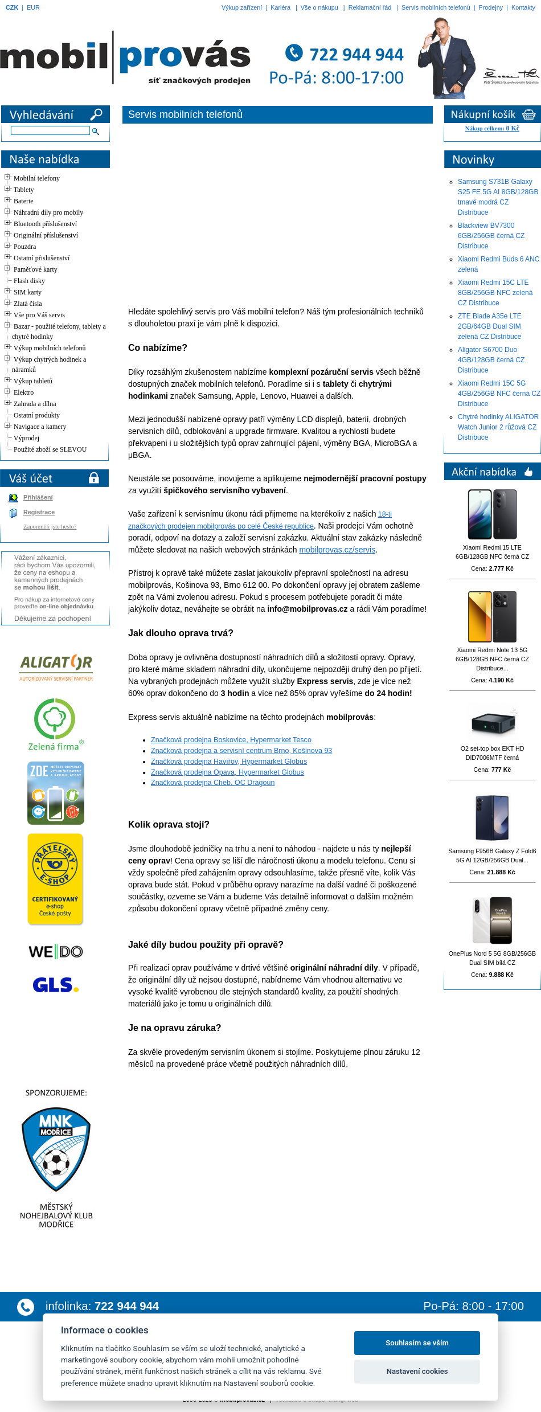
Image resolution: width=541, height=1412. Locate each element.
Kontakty (523, 7)
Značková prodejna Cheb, (193, 783)
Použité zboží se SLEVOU (50, 449)
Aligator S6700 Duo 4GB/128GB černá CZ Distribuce (491, 360)
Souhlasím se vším (417, 1343)
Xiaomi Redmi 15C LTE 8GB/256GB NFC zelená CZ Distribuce (495, 293)
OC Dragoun (254, 783)
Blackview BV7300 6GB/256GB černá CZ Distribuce (491, 236)
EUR (33, 7)
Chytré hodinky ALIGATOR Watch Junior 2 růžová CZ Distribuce (498, 427)
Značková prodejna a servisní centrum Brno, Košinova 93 (241, 751)
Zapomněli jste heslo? (50, 526)
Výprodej (26, 438)
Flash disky (29, 281)
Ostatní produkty (37, 415)
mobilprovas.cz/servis (337, 549)
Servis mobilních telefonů (435, 7)
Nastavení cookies (417, 1371)
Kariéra (280, 7)
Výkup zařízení (242, 7)
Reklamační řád (370, 7)
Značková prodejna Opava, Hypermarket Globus (227, 772)
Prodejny (491, 7)
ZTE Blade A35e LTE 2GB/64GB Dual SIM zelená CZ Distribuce (490, 326)
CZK (12, 7)
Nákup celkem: (492, 128)
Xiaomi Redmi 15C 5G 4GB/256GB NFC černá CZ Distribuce (499, 393)
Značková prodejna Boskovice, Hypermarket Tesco (231, 740)
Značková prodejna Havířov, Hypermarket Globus (229, 762)
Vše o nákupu (319, 7)
